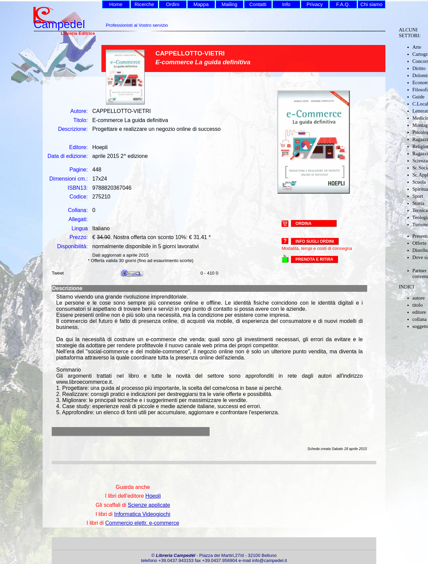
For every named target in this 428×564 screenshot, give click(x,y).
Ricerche (144, 4)
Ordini (172, 4)
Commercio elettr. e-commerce (142, 523)
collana (419, 319)
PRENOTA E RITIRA (314, 259)
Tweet (58, 273)
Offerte (419, 243)
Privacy (315, 4)
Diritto (419, 68)
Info (286, 4)
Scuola (419, 182)
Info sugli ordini (314, 241)
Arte (416, 47)
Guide (418, 96)
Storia (418, 203)
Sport (417, 196)
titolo (417, 305)
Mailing (229, 4)
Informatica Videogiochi (142, 514)
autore (418, 298)
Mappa (201, 4)
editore (419, 312)
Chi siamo (371, 4)
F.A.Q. (343, 4)
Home (115, 4)
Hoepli (153, 496)
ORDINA (303, 223)
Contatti (257, 4)
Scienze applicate (149, 505)
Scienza (420, 160)
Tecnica (420, 210)
